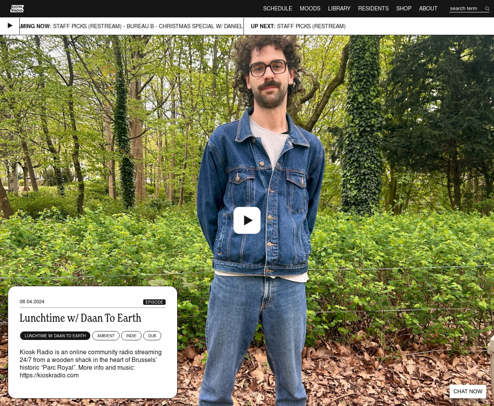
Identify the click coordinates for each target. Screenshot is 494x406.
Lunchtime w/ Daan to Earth (55, 335)
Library (339, 8)
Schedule (277, 8)
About (428, 8)
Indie (131, 335)
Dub (152, 335)
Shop (403, 8)
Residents (373, 8)
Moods (310, 8)
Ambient (106, 335)
